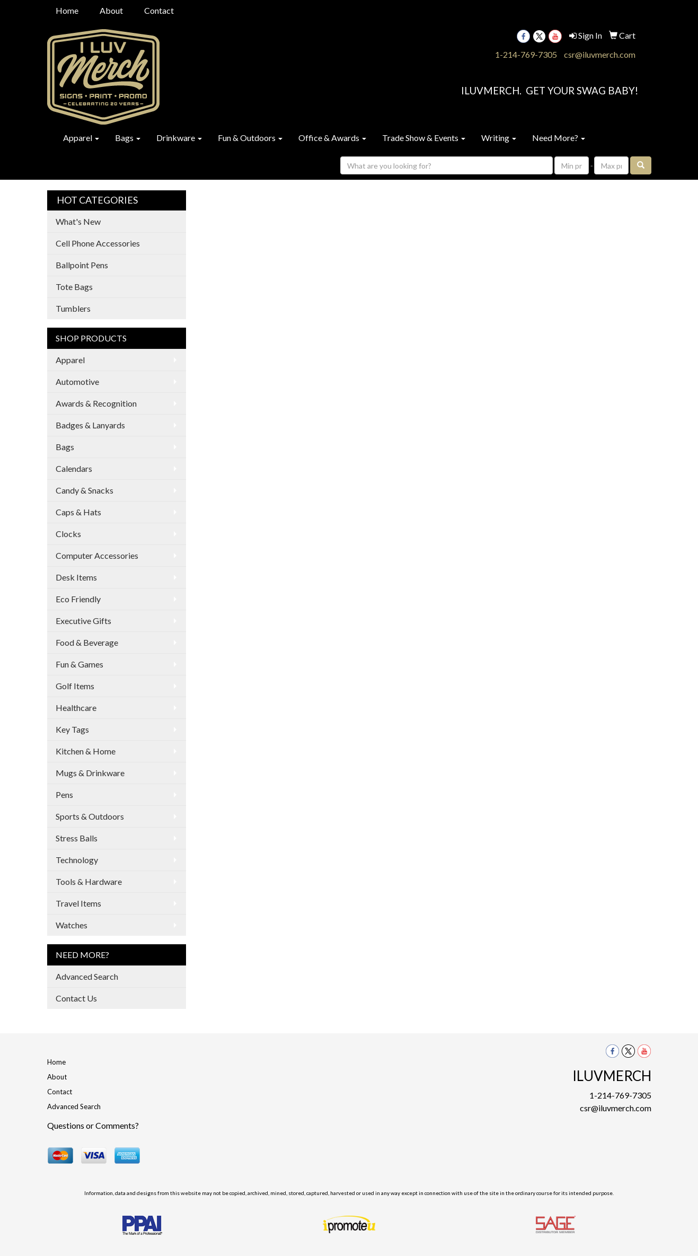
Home (67, 10)
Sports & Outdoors (90, 816)
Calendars (74, 468)
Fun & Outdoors (250, 138)
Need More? (558, 138)
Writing (498, 138)
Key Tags (72, 729)
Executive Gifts (83, 621)
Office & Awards (332, 138)
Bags (127, 138)
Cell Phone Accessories (98, 243)
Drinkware (179, 138)
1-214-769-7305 (526, 54)
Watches (71, 925)
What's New (78, 221)
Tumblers (73, 308)
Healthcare (76, 707)
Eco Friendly (78, 599)
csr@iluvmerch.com (599, 54)
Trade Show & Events (423, 138)
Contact (159, 10)
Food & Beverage (87, 642)
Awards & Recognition (96, 403)
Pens (64, 794)
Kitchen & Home (86, 751)
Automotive (77, 381)
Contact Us (76, 998)
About (111, 10)
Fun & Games (79, 664)
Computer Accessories (97, 555)
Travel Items (78, 903)
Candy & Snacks (84, 490)
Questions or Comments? (93, 1125)
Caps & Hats (78, 512)
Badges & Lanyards (90, 425)
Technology (77, 860)
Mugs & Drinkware (90, 773)
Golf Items (75, 686)
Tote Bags (74, 287)
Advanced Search (87, 976)
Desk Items (76, 577)
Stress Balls (77, 838)
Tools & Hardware (89, 881)
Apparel (81, 138)
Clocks (68, 534)
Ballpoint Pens (82, 265)
